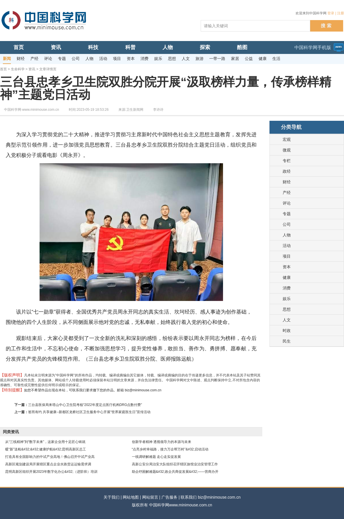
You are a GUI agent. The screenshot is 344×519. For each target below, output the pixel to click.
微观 (287, 150)
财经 (287, 182)
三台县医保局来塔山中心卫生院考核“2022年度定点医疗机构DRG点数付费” (85, 405)
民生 (287, 341)
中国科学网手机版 (312, 47)
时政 (287, 330)
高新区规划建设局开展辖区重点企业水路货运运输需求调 (48, 464)
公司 (287, 224)
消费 (287, 288)
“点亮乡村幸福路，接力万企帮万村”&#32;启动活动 (170, 449)
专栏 (287, 160)
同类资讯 (11, 431)
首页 (3, 69)
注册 (340, 13)
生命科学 (18, 69)
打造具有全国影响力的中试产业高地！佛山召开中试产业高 (50, 457)
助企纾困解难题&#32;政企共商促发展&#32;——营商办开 (175, 472)
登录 (330, 13)
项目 (287, 256)
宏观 (287, 139)
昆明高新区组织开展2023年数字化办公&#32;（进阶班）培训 (51, 472)
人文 (287, 320)
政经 (287, 171)
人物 (287, 235)
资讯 (31, 69)
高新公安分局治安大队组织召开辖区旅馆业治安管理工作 (175, 464)
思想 (287, 309)
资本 (287, 267)
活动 (287, 245)
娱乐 (287, 298)
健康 (287, 277)
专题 (287, 213)
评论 (287, 203)
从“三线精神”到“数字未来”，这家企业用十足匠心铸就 (45, 442)
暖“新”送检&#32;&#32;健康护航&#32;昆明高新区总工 (45, 449)
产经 (287, 192)
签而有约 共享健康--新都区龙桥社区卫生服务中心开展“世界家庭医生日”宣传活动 (89, 412)
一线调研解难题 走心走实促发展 (156, 457)
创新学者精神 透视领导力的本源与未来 (161, 442)
